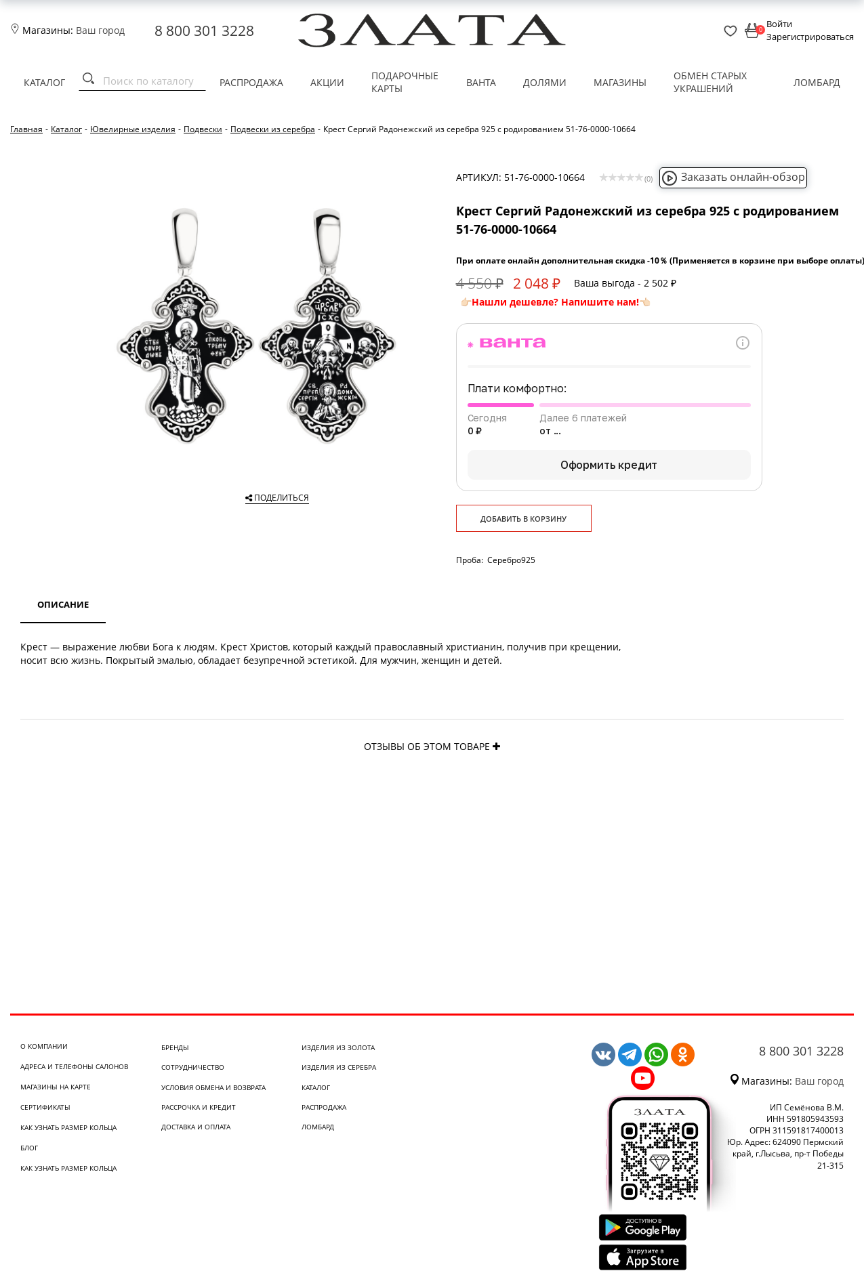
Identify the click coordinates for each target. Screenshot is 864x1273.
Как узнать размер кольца (68, 1127)
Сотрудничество (192, 1067)
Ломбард (817, 82)
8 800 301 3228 (204, 30)
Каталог (44, 82)
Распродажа (251, 82)
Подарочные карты (404, 82)
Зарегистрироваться (810, 36)
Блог (29, 1147)
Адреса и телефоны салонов (74, 1066)
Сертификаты (45, 1107)
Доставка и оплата (195, 1126)
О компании (44, 1046)
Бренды (175, 1047)
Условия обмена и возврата (213, 1087)
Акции (327, 82)
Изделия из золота (338, 1047)
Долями (545, 82)
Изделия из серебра (339, 1067)
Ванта (481, 82)
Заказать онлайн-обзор (733, 176)
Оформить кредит (609, 465)
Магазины (620, 82)
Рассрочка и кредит (198, 1107)
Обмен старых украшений (710, 82)
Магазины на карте (55, 1086)
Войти (779, 24)
